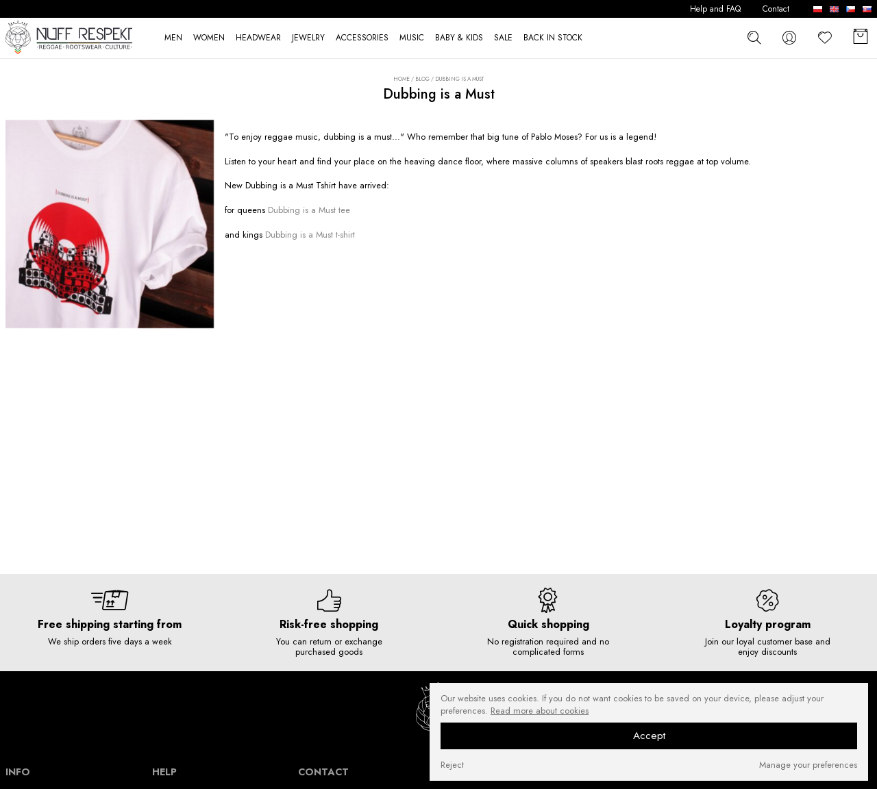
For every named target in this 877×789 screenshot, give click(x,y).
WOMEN (209, 38)
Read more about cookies (540, 711)
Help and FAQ (715, 9)
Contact (776, 9)
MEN (173, 38)
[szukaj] (753, 37)
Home (401, 79)
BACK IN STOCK (552, 38)
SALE (503, 38)
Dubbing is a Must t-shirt (310, 234)
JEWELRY (308, 38)
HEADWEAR (258, 38)
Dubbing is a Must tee (309, 209)
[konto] (789, 37)
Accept (649, 735)
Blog (422, 79)
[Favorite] (825, 37)
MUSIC (411, 38)
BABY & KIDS (459, 38)
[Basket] (861, 37)
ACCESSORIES (362, 38)
